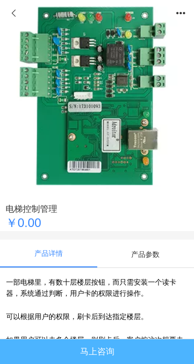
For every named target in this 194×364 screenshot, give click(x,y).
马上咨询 (97, 351)
